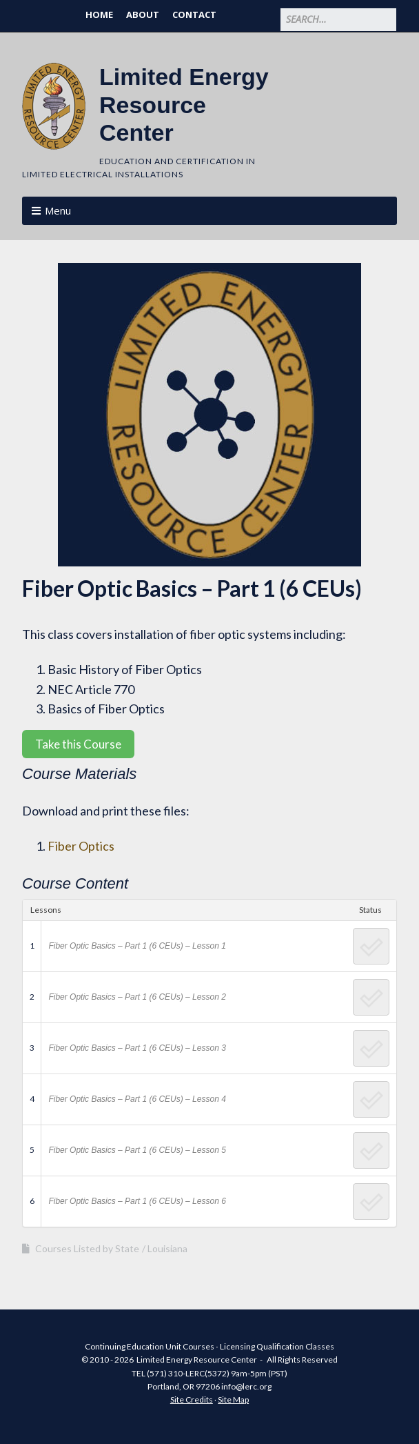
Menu (58, 210)
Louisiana (167, 1248)
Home (99, 14)
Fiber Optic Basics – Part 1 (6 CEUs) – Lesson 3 (136, 1048)
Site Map (233, 1399)
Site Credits (191, 1399)
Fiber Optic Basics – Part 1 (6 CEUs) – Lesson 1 (136, 946)
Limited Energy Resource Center (184, 104)
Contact (194, 14)
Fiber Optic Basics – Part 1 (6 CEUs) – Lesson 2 (136, 997)
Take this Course (78, 744)
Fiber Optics (81, 845)
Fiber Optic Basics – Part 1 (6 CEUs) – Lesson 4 (136, 1099)
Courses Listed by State (87, 1248)
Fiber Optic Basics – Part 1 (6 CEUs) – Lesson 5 (136, 1150)
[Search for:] (338, 20)
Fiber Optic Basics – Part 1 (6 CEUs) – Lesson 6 (136, 1201)
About (142, 14)
